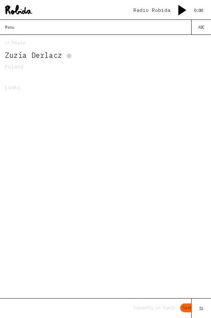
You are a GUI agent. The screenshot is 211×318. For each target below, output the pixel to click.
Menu (9, 27)
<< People (15, 42)
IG (201, 308)
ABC (201, 27)
